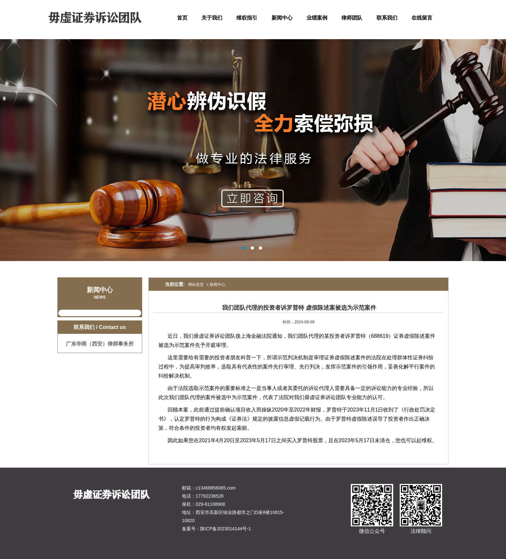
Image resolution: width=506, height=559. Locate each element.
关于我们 (211, 18)
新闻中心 (282, 18)
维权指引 (246, 18)
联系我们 (387, 18)
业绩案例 (316, 18)
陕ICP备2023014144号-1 (225, 528)
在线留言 (421, 18)
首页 (182, 18)
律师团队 (351, 18)
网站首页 (196, 284)
